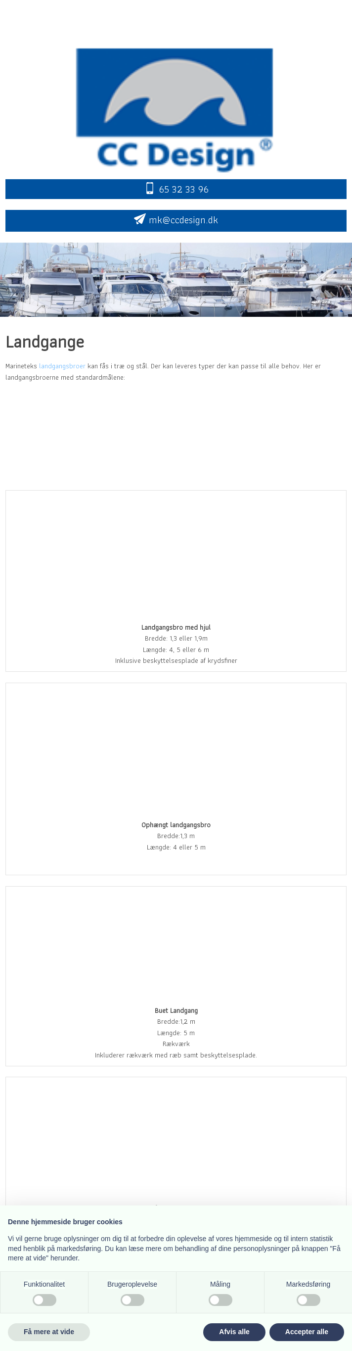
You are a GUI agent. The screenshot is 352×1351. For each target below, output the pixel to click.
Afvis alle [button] (234, 1332)
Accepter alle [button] (306, 1332)
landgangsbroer (62, 365)
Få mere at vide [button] (49, 1332)
